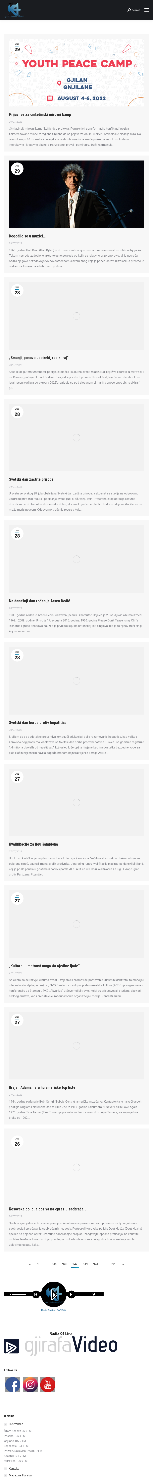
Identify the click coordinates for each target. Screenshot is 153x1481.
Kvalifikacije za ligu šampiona (33, 844)
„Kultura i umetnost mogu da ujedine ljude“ (44, 965)
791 (113, 1264)
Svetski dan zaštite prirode (31, 479)
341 (64, 1264)
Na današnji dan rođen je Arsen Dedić (39, 601)
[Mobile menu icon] (146, 10)
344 (95, 1264)
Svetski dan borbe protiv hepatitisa (38, 722)
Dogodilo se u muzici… (27, 236)
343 (85, 1264)
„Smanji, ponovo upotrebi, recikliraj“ (39, 357)
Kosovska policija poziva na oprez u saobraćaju (47, 1209)
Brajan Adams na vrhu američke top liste (42, 1087)
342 (75, 1264)
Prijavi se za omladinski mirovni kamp (40, 114)
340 (54, 1264)
